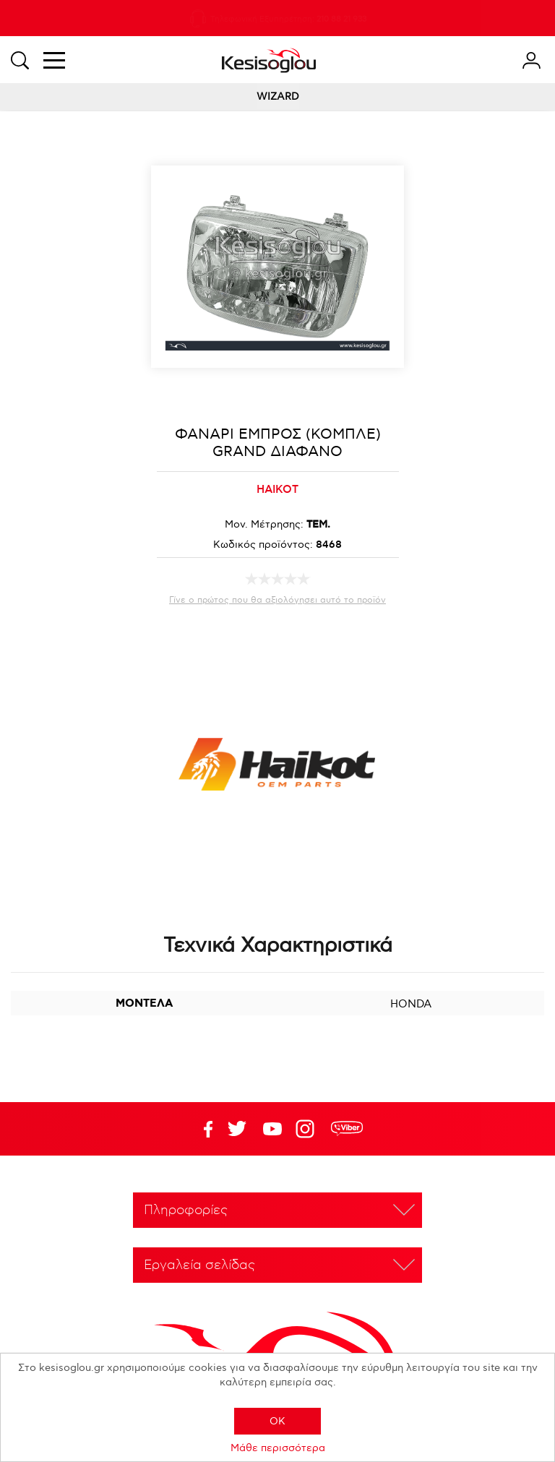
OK (277, 1421)
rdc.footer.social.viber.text (347, 1129)
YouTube (237, 1129)
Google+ (308, 1129)
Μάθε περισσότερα (278, 1448)
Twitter (272, 1129)
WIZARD (278, 96)
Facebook (201, 1129)
